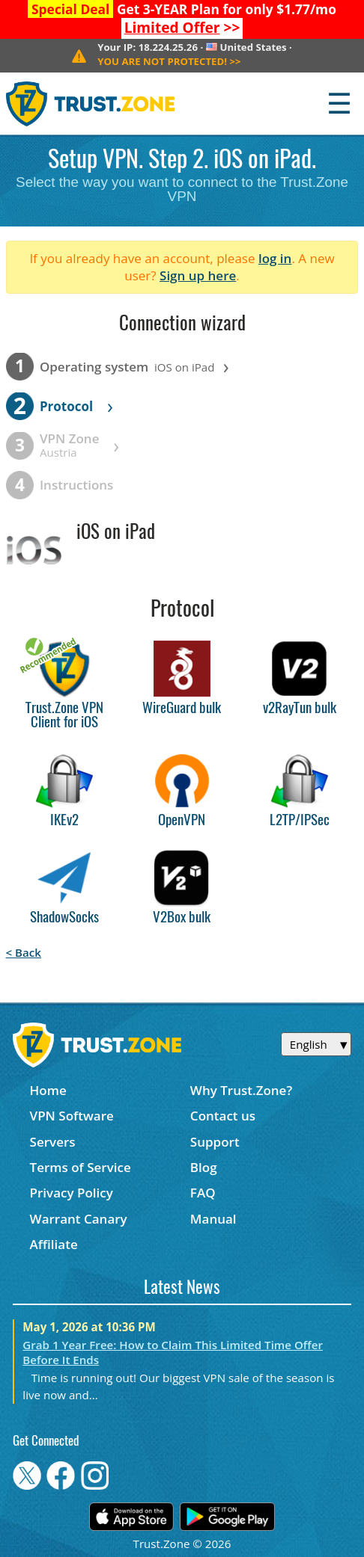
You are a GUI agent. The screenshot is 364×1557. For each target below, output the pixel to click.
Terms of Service (80, 1167)
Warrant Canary (78, 1218)
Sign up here (198, 275)
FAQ (203, 1192)
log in (275, 258)
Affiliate (54, 1244)
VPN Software (72, 1115)
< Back (23, 952)
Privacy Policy (71, 1192)
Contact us (222, 1115)
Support (215, 1141)
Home (48, 1090)
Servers (53, 1141)
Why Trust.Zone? (241, 1090)
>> (182, 27)
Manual (213, 1218)
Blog (203, 1167)
